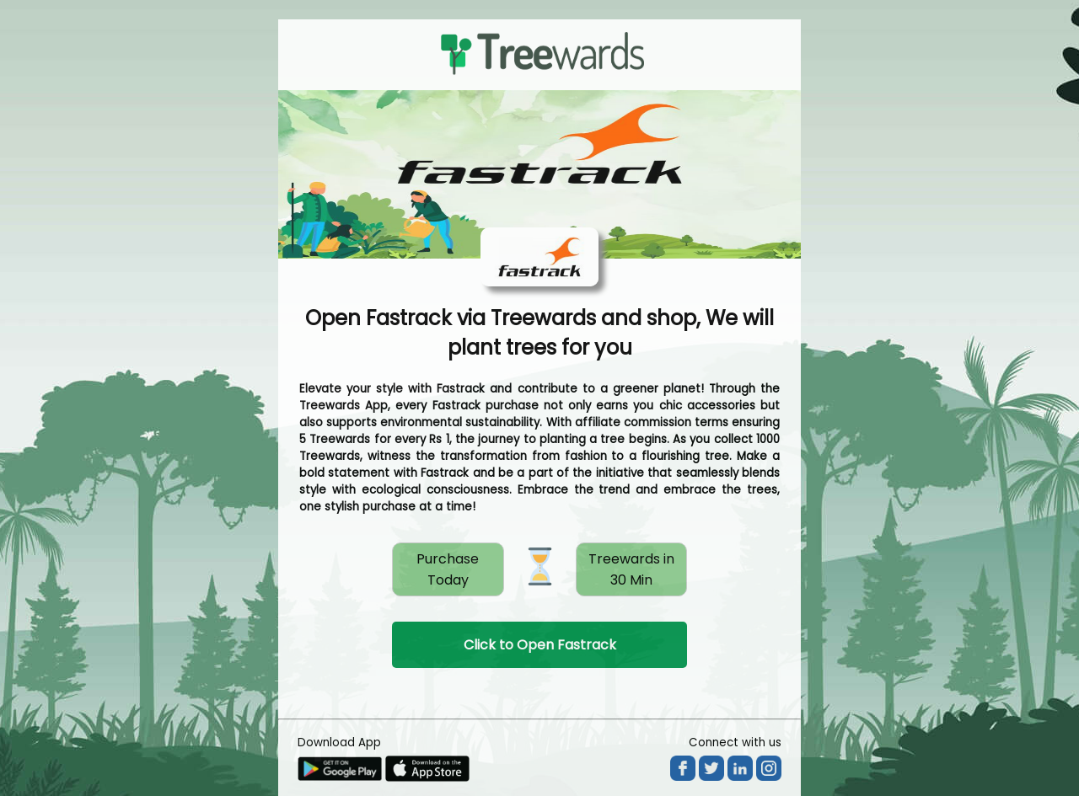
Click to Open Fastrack (540, 644)
